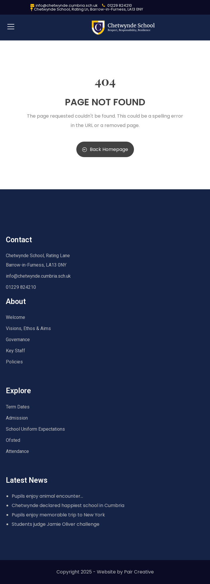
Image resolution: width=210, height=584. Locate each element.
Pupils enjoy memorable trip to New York (58, 514)
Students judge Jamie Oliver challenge (55, 524)
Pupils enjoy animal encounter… (47, 496)
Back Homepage (105, 149)
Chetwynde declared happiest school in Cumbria (68, 505)
